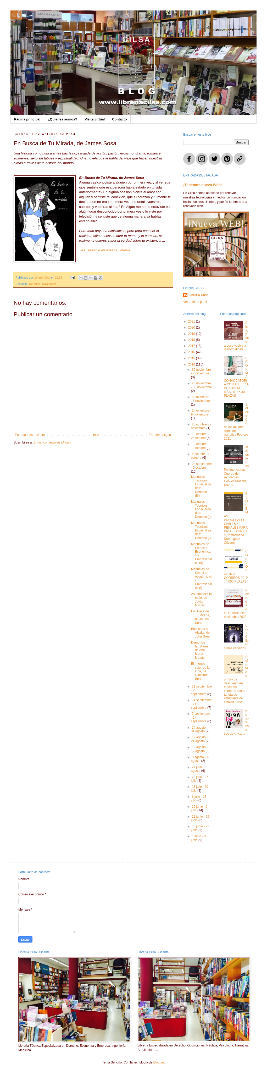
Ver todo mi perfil (195, 302)
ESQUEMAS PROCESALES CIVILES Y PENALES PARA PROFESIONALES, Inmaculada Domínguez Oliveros (236, 518)
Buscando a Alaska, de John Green (201, 632)
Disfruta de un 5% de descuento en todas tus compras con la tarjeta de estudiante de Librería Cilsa (236, 679)
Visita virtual (95, 119)
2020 (192, 327)
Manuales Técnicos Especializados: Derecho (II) (201, 509)
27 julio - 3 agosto (198, 769)
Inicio (97, 435)
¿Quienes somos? (62, 119)
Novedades (49, 283)
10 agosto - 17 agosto (199, 749)
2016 (192, 352)
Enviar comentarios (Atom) (52, 442)
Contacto (119, 119)
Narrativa (35, 283)
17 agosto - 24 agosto (199, 739)
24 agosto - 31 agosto (199, 729)
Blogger (158, 1062)
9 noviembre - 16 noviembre (201, 398)
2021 (192, 321)
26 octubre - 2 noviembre (201, 426)
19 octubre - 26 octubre (200, 436)
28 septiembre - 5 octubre (201, 465)
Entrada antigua (160, 435)
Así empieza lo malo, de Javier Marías (201, 599)
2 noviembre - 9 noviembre (201, 412)
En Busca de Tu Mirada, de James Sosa (200, 616)
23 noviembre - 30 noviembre (201, 385)
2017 (192, 346)
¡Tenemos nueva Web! (202, 185)
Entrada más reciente (30, 435)
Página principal (27, 119)
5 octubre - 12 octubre (201, 455)
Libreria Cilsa (198, 295)
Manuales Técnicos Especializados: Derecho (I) (201, 530)
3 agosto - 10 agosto (200, 759)
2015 (192, 358)
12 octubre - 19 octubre (200, 446)
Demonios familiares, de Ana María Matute (200, 650)
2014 (192, 364)
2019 (192, 334)
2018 (192, 340)
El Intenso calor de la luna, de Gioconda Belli (200, 671)
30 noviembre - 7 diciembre (201, 371)
